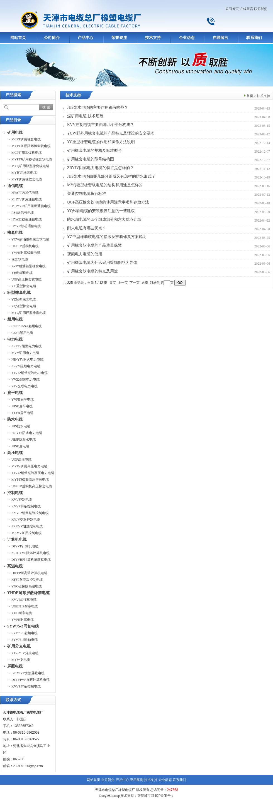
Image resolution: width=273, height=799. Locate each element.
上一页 (123, 283)
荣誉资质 (119, 38)
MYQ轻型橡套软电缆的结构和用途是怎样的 (105, 185)
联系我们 (260, 9)
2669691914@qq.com (28, 766)
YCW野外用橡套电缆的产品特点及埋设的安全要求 (110, 133)
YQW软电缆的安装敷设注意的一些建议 (101, 211)
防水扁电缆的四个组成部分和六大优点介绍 (104, 219)
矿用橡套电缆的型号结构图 (90, 159)
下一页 (135, 283)
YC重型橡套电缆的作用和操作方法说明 (101, 142)
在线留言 (246, 9)
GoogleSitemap (109, 796)
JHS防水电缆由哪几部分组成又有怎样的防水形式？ (111, 176)
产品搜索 (13, 95)
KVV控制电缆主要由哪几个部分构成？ (100, 125)
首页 (250, 96)
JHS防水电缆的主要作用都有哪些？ (97, 107)
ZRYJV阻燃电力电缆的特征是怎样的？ (100, 168)
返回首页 (232, 9)
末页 (145, 283)
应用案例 (136, 780)
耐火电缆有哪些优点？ (86, 228)
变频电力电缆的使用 (84, 254)
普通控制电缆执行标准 (86, 194)
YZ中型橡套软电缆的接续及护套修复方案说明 (107, 237)
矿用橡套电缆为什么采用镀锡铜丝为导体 (102, 262)
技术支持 (153, 38)
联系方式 (13, 700)
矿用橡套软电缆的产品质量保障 (94, 245)
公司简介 (52, 38)
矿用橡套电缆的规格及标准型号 (94, 150)
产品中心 (85, 38)
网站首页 (18, 38)
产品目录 (13, 120)
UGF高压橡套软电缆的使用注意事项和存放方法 (108, 202)
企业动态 (186, 38)
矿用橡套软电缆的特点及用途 (92, 271)
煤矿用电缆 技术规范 (85, 116)
